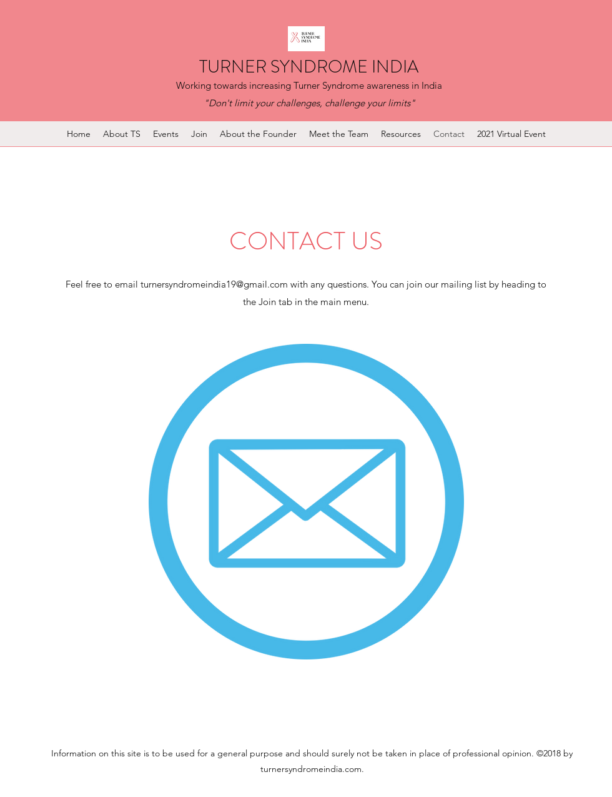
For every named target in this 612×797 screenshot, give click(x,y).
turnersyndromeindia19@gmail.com (214, 284)
